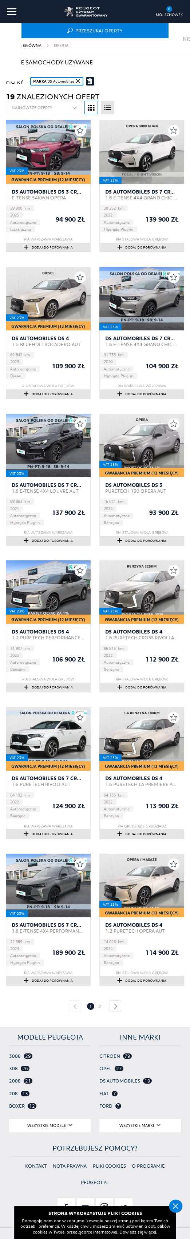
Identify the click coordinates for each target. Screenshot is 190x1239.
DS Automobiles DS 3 (133, 485)
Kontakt (36, 1166)
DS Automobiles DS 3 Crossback (48, 191)
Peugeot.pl (95, 1182)
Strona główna (23, 45)
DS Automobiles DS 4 (40, 338)
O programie (148, 1166)
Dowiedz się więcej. (138, 1231)
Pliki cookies (109, 1166)
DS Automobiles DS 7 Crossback (142, 191)
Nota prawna (70, 1166)
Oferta (61, 45)
